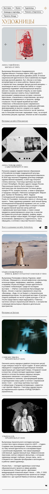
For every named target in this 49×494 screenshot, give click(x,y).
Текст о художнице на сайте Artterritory (17, 227)
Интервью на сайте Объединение (15, 121)
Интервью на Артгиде (10, 312)
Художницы (29, 3)
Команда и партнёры (12, 7)
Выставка (7, 3)
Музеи (18, 3)
